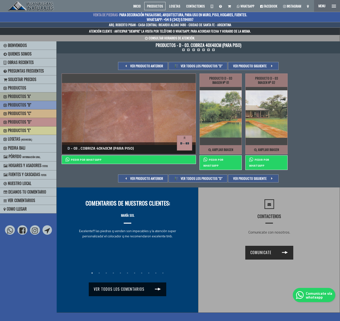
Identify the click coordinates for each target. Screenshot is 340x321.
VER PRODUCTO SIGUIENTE (250, 65)
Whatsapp (245, 6)
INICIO (137, 6)
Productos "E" (17, 130)
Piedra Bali (14, 148)
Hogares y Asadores (26, 165)
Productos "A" (17, 96)
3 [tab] (106, 273)
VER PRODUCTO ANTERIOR (146, 65)
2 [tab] (99, 273)
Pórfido (22, 156)
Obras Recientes (19, 62)
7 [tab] (134, 273)
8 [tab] (141, 273)
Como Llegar (15, 209)
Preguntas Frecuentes (24, 71)
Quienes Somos (17, 54)
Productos (15, 88)
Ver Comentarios (19, 200)
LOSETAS (174, 6)
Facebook (268, 6)
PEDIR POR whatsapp (83, 159)
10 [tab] (155, 273)
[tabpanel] (127, 221)
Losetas (18, 139)
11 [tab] (163, 273)
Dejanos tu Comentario (25, 192)
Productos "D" (17, 122)
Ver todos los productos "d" (201, 65)
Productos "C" (17, 113)
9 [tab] (148, 273)
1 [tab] (92, 273)
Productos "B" (17, 105)
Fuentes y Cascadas (25, 174)
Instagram (292, 6)
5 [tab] (120, 273)
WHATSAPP (182, 31)
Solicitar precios (20, 79)
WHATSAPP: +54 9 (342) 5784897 (170, 19)
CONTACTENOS (195, 6)
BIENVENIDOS (15, 45)
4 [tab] (113, 273)
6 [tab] (127, 273)
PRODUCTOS (155, 6)
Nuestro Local (17, 183)
